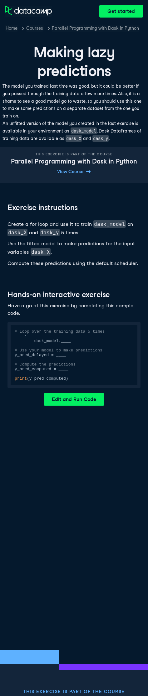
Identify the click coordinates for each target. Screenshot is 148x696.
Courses (34, 28)
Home (11, 28)
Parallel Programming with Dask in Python (95, 28)
